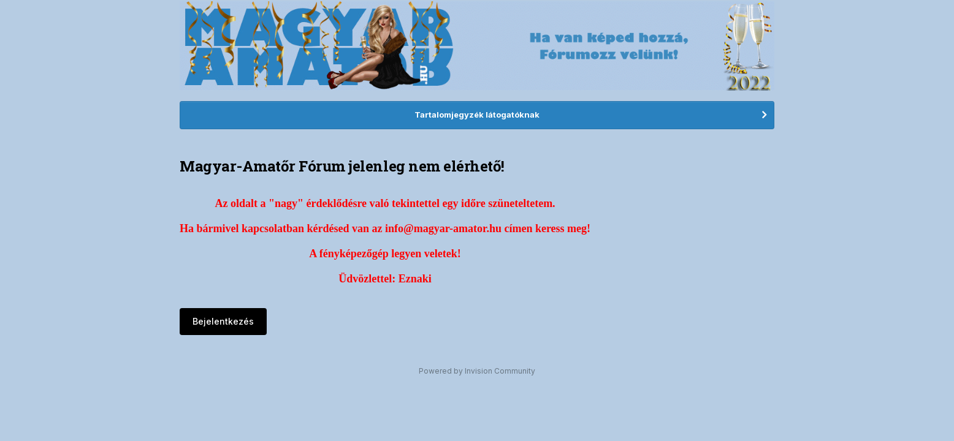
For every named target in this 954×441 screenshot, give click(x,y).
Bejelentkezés (223, 321)
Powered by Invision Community (477, 370)
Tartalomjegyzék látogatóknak (477, 114)
